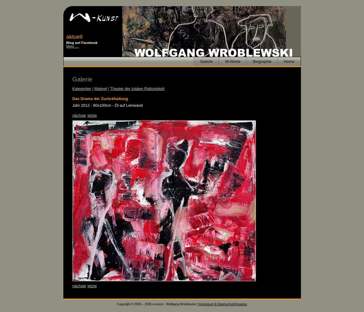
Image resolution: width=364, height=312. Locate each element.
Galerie (206, 61)
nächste (79, 115)
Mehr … (72, 46)
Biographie (262, 61)
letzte (92, 115)
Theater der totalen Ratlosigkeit (137, 88)
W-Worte (232, 61)
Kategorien (81, 88)
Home (289, 61)
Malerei (100, 88)
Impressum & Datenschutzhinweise (222, 304)
